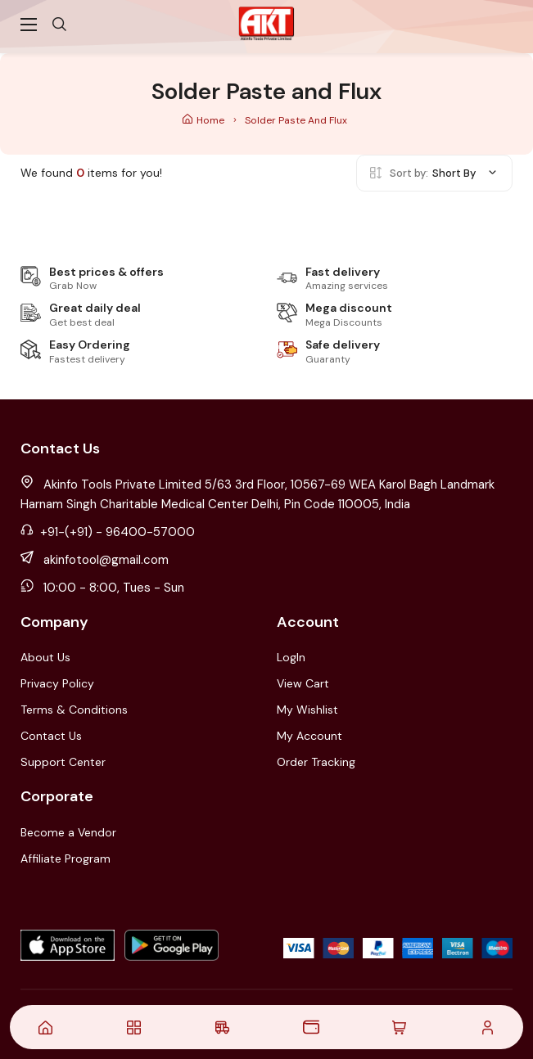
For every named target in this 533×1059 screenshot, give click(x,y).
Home (205, 120)
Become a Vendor (68, 832)
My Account (309, 735)
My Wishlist (307, 709)
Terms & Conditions (74, 709)
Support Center (63, 762)
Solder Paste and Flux (296, 120)
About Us (45, 657)
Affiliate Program (65, 858)
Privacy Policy (57, 683)
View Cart (303, 683)
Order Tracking (316, 762)
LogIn (291, 657)
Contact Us (51, 735)
